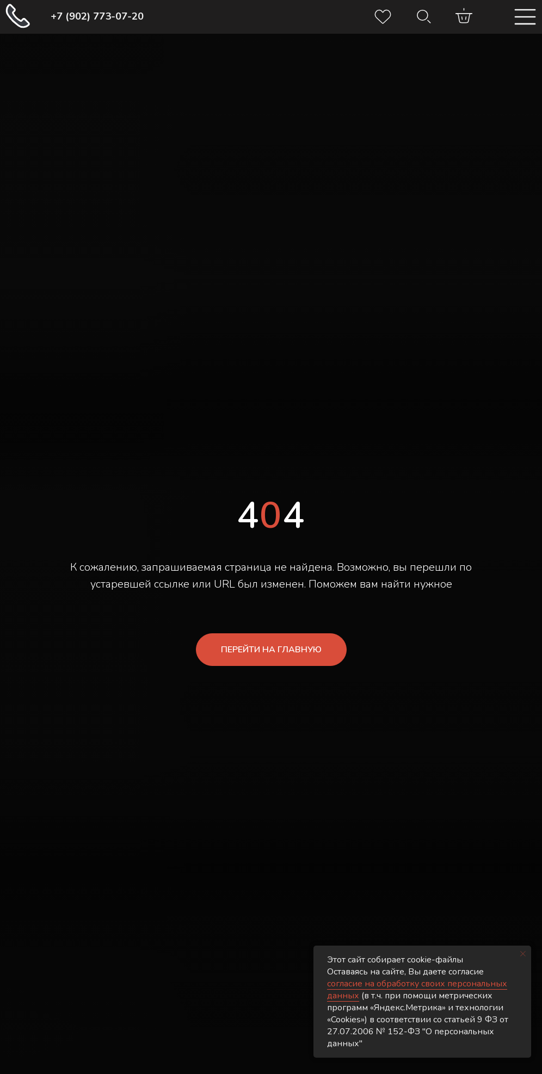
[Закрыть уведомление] (523, 953)
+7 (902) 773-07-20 (97, 16)
